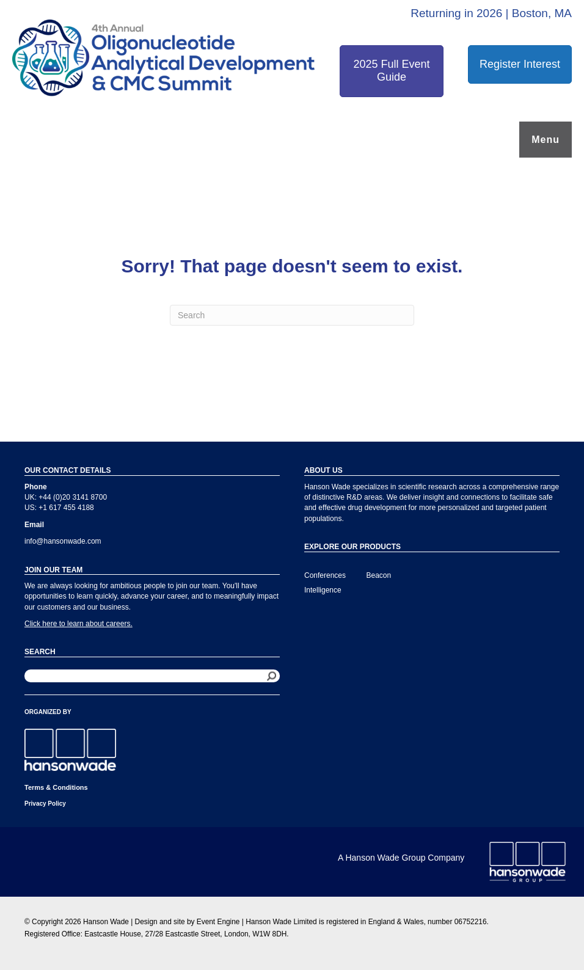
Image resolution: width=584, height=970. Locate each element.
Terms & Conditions (56, 787)
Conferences (325, 575)
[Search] (292, 315)
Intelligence (322, 590)
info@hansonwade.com (62, 541)
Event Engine (218, 921)
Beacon (379, 575)
